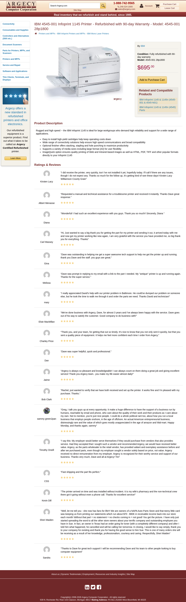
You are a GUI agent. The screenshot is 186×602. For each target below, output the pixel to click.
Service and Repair (11, 65)
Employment (88, 574)
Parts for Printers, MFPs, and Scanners (16, 51)
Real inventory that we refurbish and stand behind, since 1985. (93, 14)
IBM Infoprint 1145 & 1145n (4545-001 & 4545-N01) (157, 101)
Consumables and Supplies (15, 30)
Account (148, 6)
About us (55, 574)
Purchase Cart (169, 4)
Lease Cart (170, 8)
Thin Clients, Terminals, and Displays (16, 78)
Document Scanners (12, 45)
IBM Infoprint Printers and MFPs (71, 34)
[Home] (35, 33)
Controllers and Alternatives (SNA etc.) (16, 37)
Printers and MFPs (11, 59)
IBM (143, 46)
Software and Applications (15, 71)
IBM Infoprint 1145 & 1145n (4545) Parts (157, 109)
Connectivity (8, 24)
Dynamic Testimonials (71, 574)
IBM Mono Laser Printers (98, 34)
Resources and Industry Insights (110, 574)
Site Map (77, 10)
